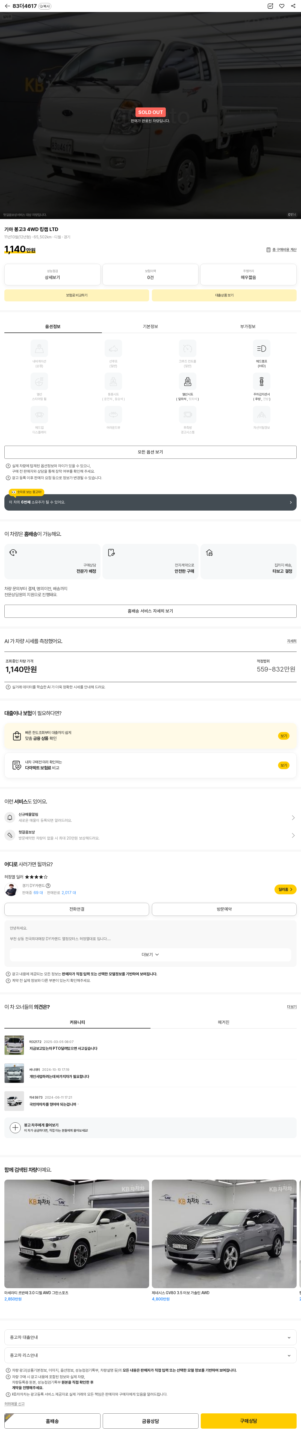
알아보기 (150, 735)
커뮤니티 (77, 1022)
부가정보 (248, 326)
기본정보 (150, 326)
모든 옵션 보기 (150, 452)
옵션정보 (53, 326)
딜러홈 (283, 889)
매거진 (223, 1022)
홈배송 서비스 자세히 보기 (150, 611)
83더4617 (32, 6)
